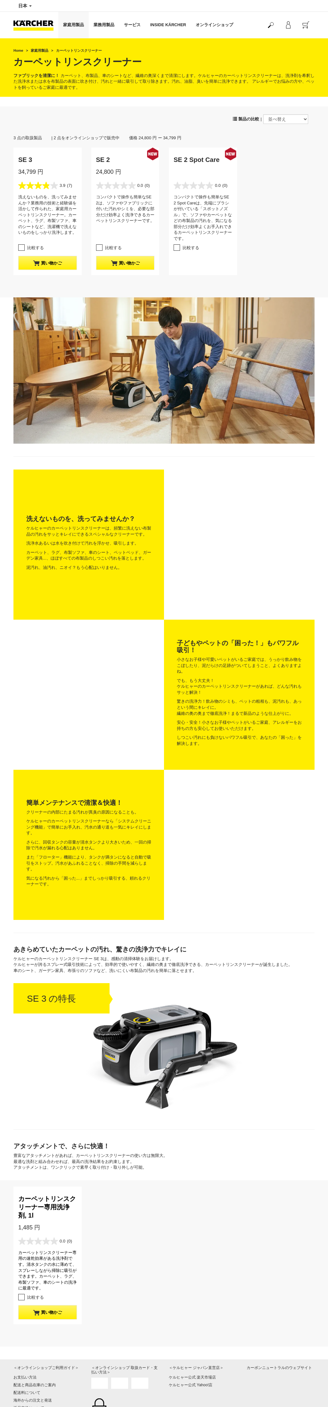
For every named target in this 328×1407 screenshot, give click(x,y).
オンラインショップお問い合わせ (42, 1320)
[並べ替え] (285, 119)
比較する (35, 247)
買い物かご (47, 263)
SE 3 (25, 159)
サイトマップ (180, 1382)
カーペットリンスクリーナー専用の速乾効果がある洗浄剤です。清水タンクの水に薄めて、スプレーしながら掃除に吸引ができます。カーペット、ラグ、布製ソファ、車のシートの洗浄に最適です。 (47, 1137)
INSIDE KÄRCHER (168, 24)
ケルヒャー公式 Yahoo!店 (190, 1251)
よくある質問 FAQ (29, 1328)
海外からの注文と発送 (32, 1267)
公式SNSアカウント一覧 (268, 1389)
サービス (132, 24)
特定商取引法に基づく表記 (36, 1282)
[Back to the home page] (35, 25)
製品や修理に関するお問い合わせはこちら (124, 1363)
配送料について (26, 1259)
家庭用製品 (73, 24)
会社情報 (176, 1359)
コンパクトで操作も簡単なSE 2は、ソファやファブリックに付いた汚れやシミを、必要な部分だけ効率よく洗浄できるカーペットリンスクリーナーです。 (125, 209)
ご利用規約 (23, 1297)
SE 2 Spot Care (196, 159)
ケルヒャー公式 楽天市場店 (192, 1244)
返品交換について (28, 1274)
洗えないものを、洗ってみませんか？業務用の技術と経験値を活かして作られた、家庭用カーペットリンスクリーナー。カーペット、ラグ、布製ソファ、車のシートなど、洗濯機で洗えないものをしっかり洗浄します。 (47, 215)
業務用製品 (104, 24)
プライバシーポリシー (188, 1367)
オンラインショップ (214, 24)
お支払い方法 (25, 1244)
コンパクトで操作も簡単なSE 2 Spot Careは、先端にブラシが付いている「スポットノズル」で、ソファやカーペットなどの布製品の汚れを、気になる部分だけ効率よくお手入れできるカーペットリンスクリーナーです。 (203, 218)
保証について (25, 1290)
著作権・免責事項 (184, 1375)
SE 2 (103, 159)
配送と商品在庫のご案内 (34, 1251)
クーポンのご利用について (36, 1313)
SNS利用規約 (258, 1397)
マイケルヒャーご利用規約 (36, 1305)
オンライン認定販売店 (188, 1390)
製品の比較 (246, 119)
